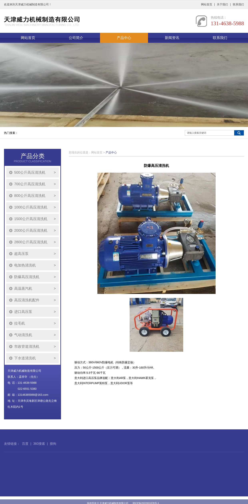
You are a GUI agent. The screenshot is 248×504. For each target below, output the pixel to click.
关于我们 (222, 4)
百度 (25, 451)
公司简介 (76, 38)
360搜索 (39, 451)
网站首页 (206, 4)
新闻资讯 (172, 38)
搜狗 (53, 451)
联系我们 (238, 4)
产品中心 (124, 38)
